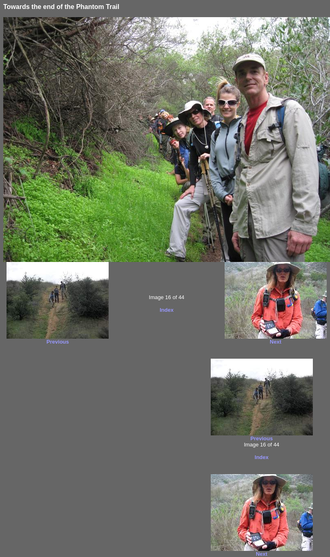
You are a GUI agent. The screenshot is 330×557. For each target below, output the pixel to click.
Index (167, 310)
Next (275, 342)
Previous (58, 342)
